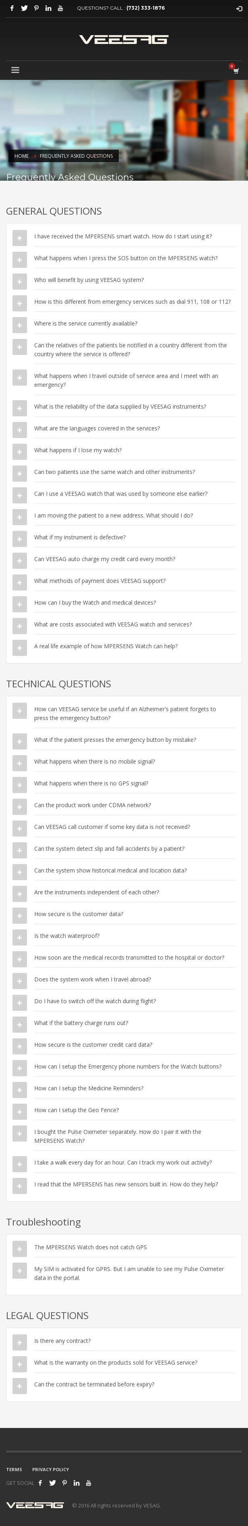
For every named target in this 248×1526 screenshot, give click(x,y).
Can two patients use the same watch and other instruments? (114, 472)
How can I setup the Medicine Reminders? (88, 1088)
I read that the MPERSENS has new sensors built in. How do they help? (126, 1184)
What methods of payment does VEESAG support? (99, 581)
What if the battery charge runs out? (81, 1023)
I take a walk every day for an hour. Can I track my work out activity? (123, 1162)
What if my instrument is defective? (80, 537)
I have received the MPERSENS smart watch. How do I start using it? (123, 236)
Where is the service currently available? (85, 323)
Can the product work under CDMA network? (92, 805)
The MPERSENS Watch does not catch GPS (90, 1247)
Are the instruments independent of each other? (96, 892)
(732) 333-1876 (145, 8)
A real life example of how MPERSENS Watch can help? (106, 646)
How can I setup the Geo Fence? (76, 1110)
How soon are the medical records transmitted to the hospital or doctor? (129, 957)
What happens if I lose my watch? (78, 450)
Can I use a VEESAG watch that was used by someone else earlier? (120, 493)
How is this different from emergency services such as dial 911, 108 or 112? (132, 301)
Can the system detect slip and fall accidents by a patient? (109, 848)
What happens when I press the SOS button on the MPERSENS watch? (125, 258)
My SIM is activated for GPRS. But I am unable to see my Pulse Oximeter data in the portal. (129, 1273)
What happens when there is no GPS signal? (91, 783)
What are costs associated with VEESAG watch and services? (113, 624)
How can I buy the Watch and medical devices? (95, 602)
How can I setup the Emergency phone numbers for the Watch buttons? (127, 1066)
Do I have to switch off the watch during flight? (95, 1001)
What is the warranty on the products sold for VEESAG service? (115, 1362)
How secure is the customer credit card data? (93, 1044)
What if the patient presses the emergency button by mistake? (115, 739)
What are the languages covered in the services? (97, 428)
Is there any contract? (62, 1340)
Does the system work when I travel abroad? (92, 979)
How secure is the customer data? (78, 914)
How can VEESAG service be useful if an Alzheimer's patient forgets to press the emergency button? (125, 713)
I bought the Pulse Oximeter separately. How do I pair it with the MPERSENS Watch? (117, 1136)
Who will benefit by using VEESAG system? (89, 280)
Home (21, 155)
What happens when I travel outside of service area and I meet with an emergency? (126, 380)
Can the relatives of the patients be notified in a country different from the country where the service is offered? (130, 349)
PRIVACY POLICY (50, 1469)
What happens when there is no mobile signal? (94, 761)
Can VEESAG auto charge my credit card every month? (104, 559)
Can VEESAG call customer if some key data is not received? (112, 827)
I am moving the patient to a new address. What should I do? (113, 515)
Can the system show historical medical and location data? (110, 870)
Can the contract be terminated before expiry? (94, 1384)
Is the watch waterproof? (66, 935)
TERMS (14, 1469)
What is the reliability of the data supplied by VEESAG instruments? (120, 406)
